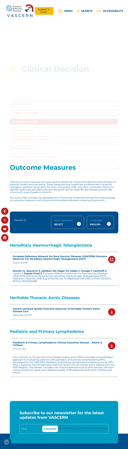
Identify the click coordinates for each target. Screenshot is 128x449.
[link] (20, 10)
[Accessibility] (110, 11)
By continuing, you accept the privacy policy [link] (83, 428)
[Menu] (65, 11)
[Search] (84, 11)
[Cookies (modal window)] (6, 442)
